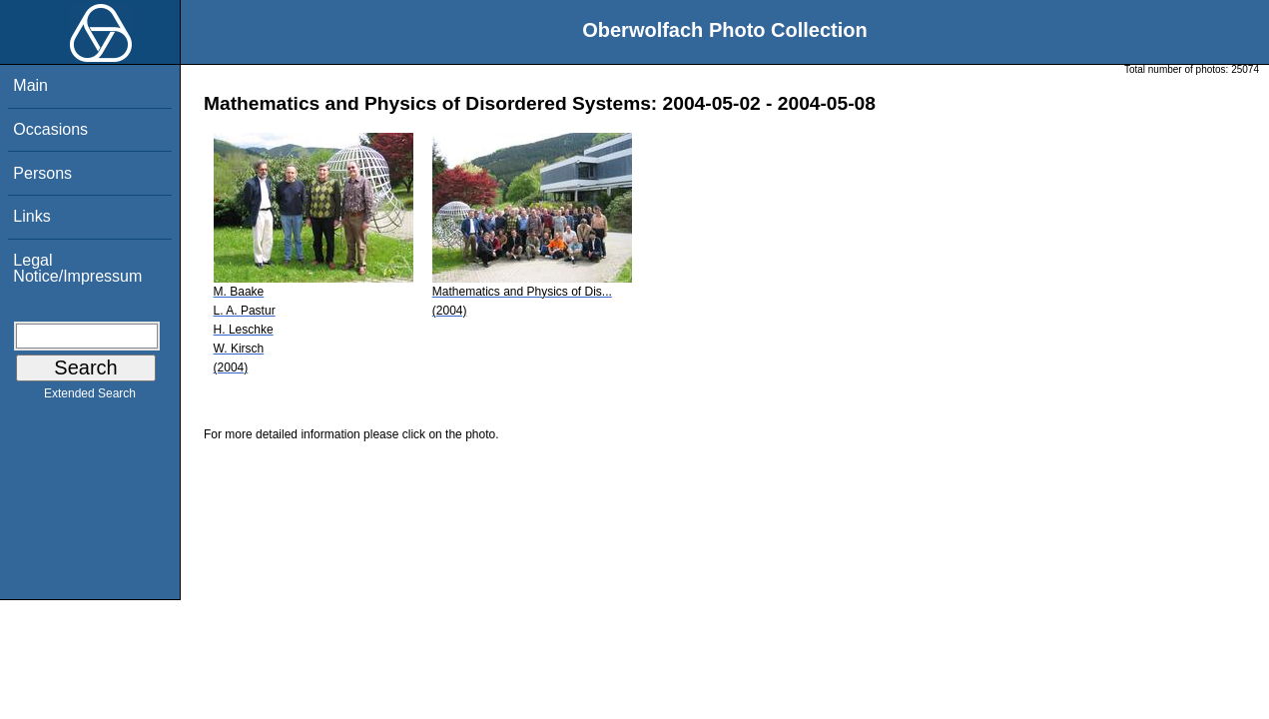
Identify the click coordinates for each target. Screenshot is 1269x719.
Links (31, 216)
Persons (42, 173)
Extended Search (90, 397)
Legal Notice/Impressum (77, 268)
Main (30, 85)
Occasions (50, 129)
